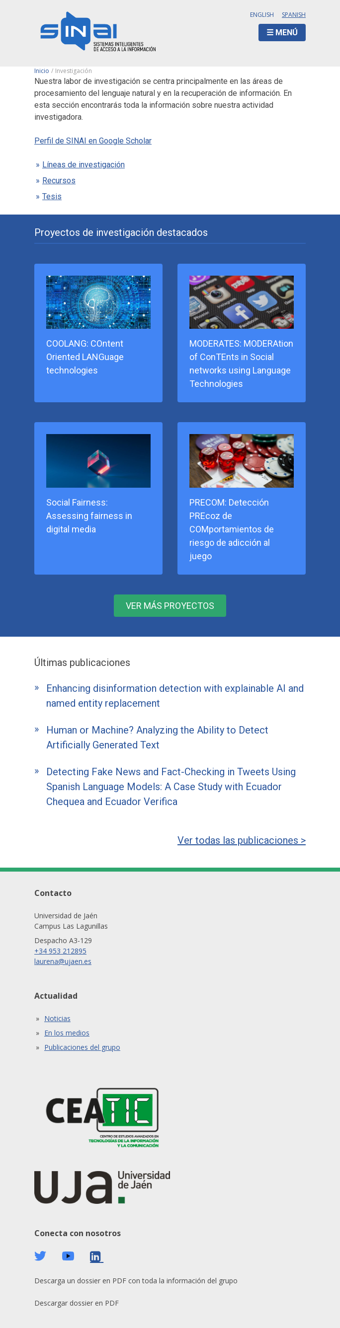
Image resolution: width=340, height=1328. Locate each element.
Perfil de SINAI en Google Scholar (93, 141)
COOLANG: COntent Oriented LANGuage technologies (85, 356)
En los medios (66, 1032)
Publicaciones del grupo (82, 1047)
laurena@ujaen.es (62, 961)
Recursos (59, 180)
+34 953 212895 (60, 951)
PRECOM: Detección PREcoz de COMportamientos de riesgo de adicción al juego (231, 529)
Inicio (41, 71)
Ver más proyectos (170, 605)
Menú (286, 32)
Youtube (68, 1256)
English (262, 14)
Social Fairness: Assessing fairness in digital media (89, 515)
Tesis (52, 196)
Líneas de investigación (83, 164)
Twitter (40, 1256)
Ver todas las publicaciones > (241, 840)
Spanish (294, 14)
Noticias (57, 1018)
